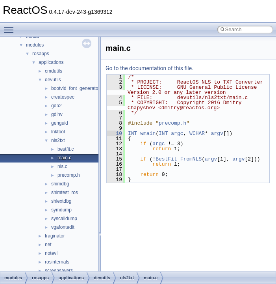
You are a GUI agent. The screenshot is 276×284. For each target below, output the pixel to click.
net (48, 244)
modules (35, 45)
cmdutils (53, 71)
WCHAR (197, 133)
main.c (64, 158)
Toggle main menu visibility (10, 26)
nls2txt (58, 140)
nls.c (62, 166)
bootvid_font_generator (75, 88)
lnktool (58, 132)
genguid (59, 123)
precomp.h (68, 175)
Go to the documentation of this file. (149, 68)
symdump (61, 210)
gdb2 (56, 105)
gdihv (57, 114)
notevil (52, 253)
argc (177, 133)
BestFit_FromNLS (179, 159)
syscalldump (64, 218)
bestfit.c (65, 149)
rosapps (40, 53)
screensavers (59, 270)
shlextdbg (61, 201)
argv (217, 133)
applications (51, 62)
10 (114, 133)
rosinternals (57, 262)
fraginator (55, 236)
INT (132, 133)
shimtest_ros (64, 192)
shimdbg (60, 184)
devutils (53, 79)
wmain (148, 133)
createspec (62, 97)
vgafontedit (62, 227)
